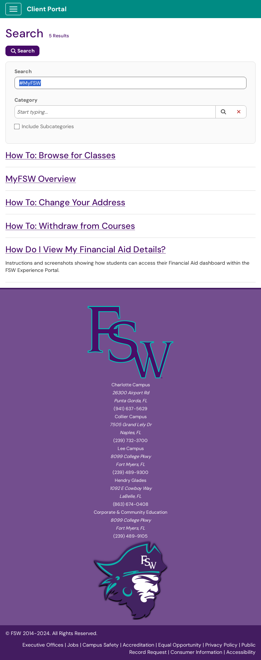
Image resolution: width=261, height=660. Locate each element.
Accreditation (138, 645)
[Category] (51, 112)
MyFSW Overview (40, 178)
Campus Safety (101, 645)
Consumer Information (196, 652)
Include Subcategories (44, 126)
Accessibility (241, 652)
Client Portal (47, 9)
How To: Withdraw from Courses (70, 225)
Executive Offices (42, 645)
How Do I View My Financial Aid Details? (85, 249)
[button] (223, 112)
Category (25, 100)
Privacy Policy (221, 645)
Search (23, 71)
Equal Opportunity (179, 645)
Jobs (73, 645)
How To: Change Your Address (65, 202)
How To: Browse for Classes (60, 155)
